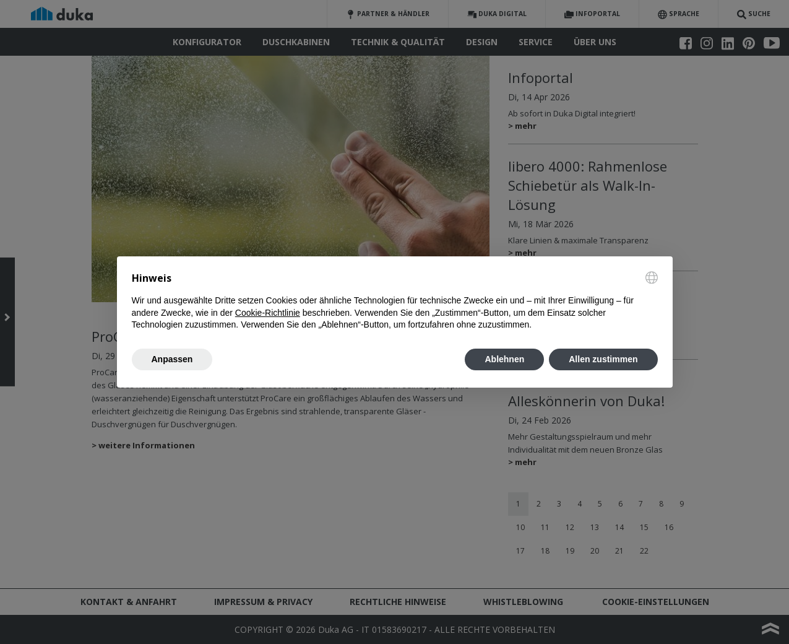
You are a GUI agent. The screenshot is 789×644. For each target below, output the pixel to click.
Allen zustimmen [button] (603, 359)
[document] (395, 301)
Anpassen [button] (172, 359)
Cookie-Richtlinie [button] (267, 313)
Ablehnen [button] (504, 359)
